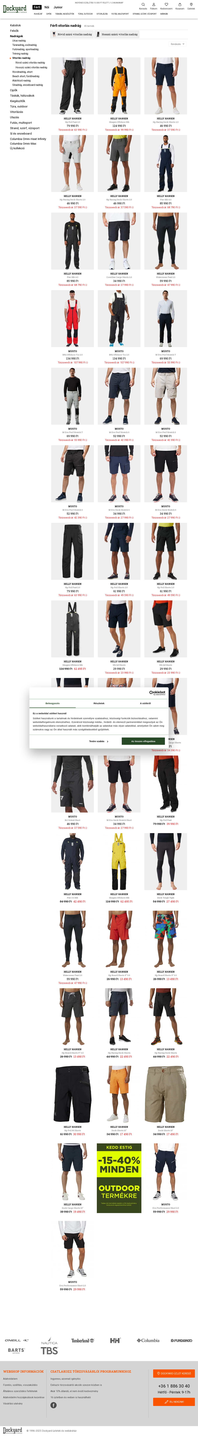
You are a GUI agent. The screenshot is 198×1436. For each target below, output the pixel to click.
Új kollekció (17, 148)
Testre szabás (98, 741)
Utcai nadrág (19, 40)
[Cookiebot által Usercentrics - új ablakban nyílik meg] (151, 693)
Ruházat (38, 14)
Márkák (164, 14)
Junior (58, 7)
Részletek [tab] (99, 703)
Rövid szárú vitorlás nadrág (30, 62)
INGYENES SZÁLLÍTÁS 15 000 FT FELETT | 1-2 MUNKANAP (99, 3)
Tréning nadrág (20, 53)
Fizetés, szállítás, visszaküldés (20, 1385)
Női (47, 7)
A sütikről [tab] (145, 703)
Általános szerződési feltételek (20, 1391)
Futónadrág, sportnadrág (25, 49)
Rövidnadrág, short (22, 71)
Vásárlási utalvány (13, 1403)
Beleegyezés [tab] (52, 703)
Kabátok (15, 25)
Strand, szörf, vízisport (145, 14)
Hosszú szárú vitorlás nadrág (31, 67)
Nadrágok (16, 36)
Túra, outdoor (85, 14)
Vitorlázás (102, 14)
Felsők (14, 31)
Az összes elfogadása (143, 741)
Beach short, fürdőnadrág (25, 76)
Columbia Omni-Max (23, 143)
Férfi (37, 7)
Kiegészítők (17, 101)
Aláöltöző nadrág (21, 80)
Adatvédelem (10, 1378)
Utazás (14, 117)
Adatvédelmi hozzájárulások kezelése (23, 1397)
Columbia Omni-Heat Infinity (28, 139)
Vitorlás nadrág (21, 58)
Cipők (48, 14)
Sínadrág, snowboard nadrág (27, 84)
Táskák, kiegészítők (64, 14)
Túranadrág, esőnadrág (24, 45)
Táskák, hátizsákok (22, 95)
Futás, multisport (120, 14)
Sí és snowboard (21, 133)
